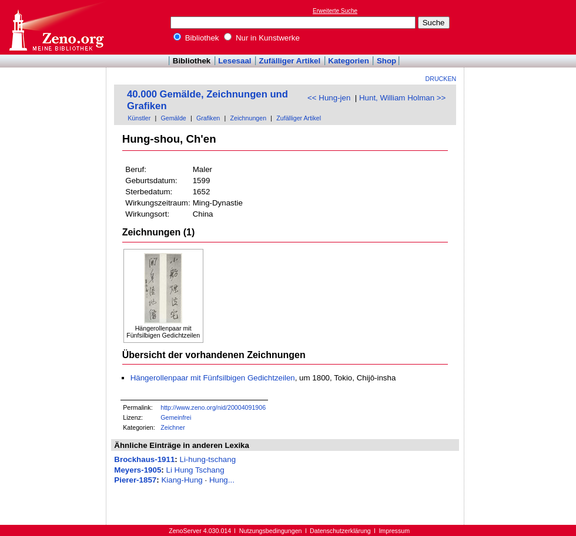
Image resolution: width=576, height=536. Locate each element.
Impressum (394, 530)
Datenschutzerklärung (340, 530)
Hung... (222, 480)
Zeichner (172, 427)
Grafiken (208, 118)
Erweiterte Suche (335, 11)
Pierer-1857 (135, 480)
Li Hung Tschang (195, 470)
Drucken (441, 78)
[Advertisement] (53, 101)
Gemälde (173, 118)
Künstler (139, 118)
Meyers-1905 (137, 470)
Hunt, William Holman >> (402, 97)
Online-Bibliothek (56, 27)
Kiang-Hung (181, 480)
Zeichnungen (248, 118)
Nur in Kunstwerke (262, 37)
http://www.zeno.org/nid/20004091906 (213, 407)
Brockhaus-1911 (144, 459)
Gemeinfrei (175, 417)
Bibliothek (196, 37)
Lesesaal (234, 60)
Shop (386, 60)
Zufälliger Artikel (290, 60)
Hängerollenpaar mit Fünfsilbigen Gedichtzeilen (212, 377)
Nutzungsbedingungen (270, 530)
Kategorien (348, 60)
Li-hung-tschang (207, 459)
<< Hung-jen (328, 97)
